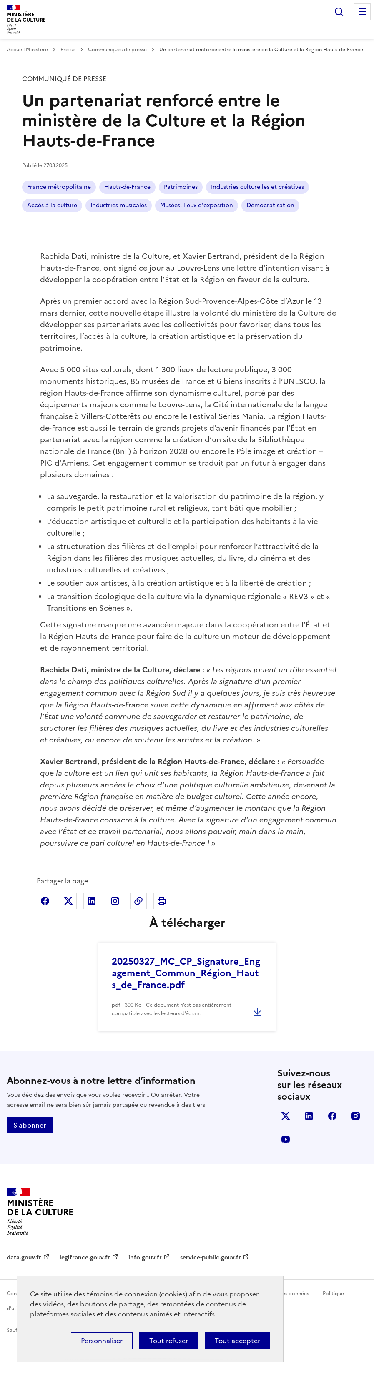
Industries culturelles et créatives (257, 187)
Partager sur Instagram (115, 901)
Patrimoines (181, 187)
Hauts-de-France (127, 187)
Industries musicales (118, 205)
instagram (355, 1116)
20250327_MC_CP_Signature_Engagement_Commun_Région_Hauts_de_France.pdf (186, 973)
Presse (68, 49)
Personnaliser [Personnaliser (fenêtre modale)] (102, 1341)
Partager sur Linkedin (91, 901)
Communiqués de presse (118, 49)
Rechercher (339, 11)
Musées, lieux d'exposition (196, 205)
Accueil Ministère (28, 49)
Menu (362, 11)
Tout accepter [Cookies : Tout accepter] (237, 1341)
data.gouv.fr (24, 1257)
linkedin (309, 1116)
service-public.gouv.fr (210, 1257)
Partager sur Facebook (45, 901)
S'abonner (29, 1125)
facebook (332, 1116)
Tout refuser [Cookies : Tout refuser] (168, 1341)
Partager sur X (68, 901)
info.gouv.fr (145, 1257)
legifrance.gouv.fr (85, 1257)
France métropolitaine (59, 187)
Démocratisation (270, 205)
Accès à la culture (52, 205)
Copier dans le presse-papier (138, 901)
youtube (285, 1139)
